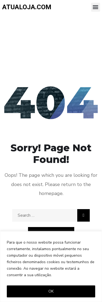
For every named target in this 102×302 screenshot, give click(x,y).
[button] (95, 7)
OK (51, 291)
